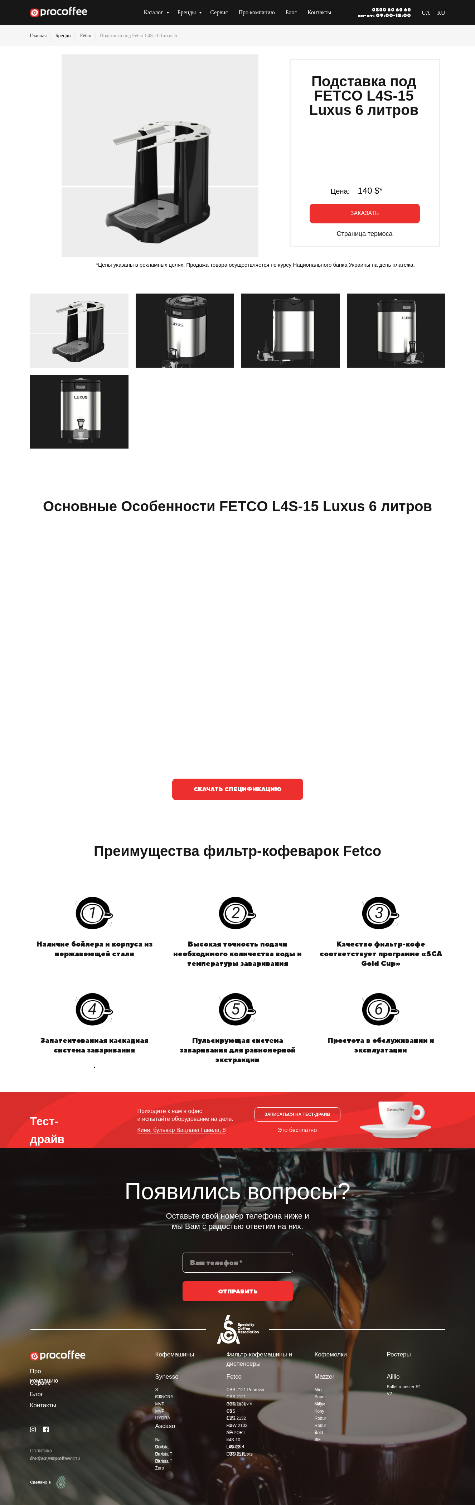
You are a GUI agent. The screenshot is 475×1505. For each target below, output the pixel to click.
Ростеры (399, 1354)
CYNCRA (164, 1396)
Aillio (393, 1376)
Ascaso (165, 1426)
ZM (318, 1439)
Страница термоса (364, 233)
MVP (160, 1404)
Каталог (154, 12)
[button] (365, 213)
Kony (319, 1411)
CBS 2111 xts (240, 1454)
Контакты (319, 12)
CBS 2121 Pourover (246, 1389)
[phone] (238, 1265)
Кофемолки (331, 1354)
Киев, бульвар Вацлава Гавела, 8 (181, 1130)
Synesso (167, 1376)
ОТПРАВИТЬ (238, 1294)
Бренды (188, 12)
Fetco (85, 35)
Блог (291, 12)
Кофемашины (174, 1354)
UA (426, 13)
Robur (320, 1418)
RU (441, 13)
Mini (319, 1389)
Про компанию (257, 12)
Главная (38, 35)
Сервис (219, 12)
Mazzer (325, 1376)
